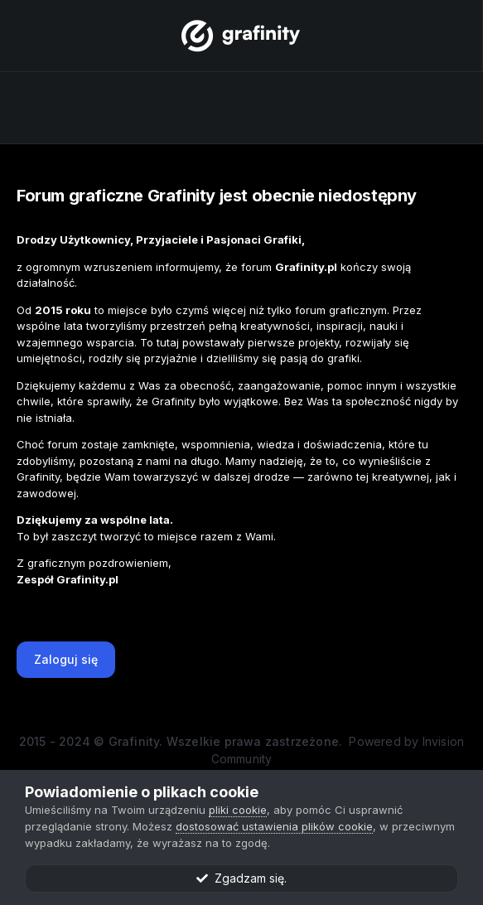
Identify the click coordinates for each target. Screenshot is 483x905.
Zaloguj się (66, 659)
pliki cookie (238, 809)
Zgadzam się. (241, 878)
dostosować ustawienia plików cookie (274, 826)
